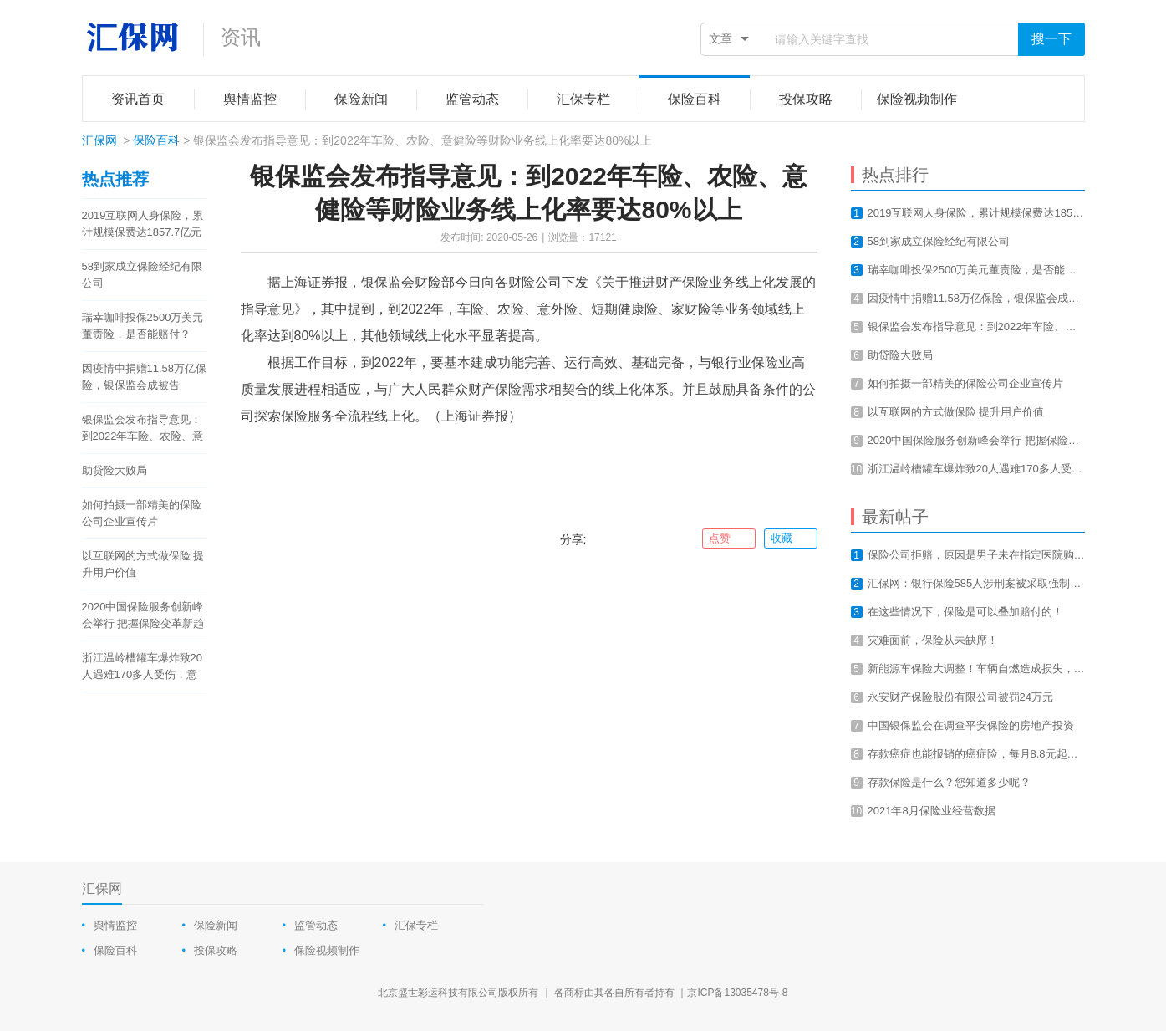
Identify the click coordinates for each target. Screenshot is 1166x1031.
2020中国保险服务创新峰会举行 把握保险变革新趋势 (143, 616)
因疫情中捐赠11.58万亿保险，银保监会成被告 (144, 376)
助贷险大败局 (114, 470)
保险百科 (156, 140)
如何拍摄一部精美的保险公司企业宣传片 (141, 513)
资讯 (241, 37)
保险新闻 (215, 925)
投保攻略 (215, 950)
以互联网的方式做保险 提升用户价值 (143, 564)
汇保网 (99, 140)
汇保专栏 (416, 925)
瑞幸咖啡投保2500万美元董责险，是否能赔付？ (143, 325)
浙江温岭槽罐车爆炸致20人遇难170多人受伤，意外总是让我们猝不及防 (142, 667)
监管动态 (316, 925)
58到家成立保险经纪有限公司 (142, 274)
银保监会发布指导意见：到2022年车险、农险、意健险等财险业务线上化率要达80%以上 (143, 429)
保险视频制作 (326, 950)
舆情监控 (115, 925)
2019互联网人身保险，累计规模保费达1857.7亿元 (143, 223)
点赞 (728, 538)
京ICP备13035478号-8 (737, 992)
